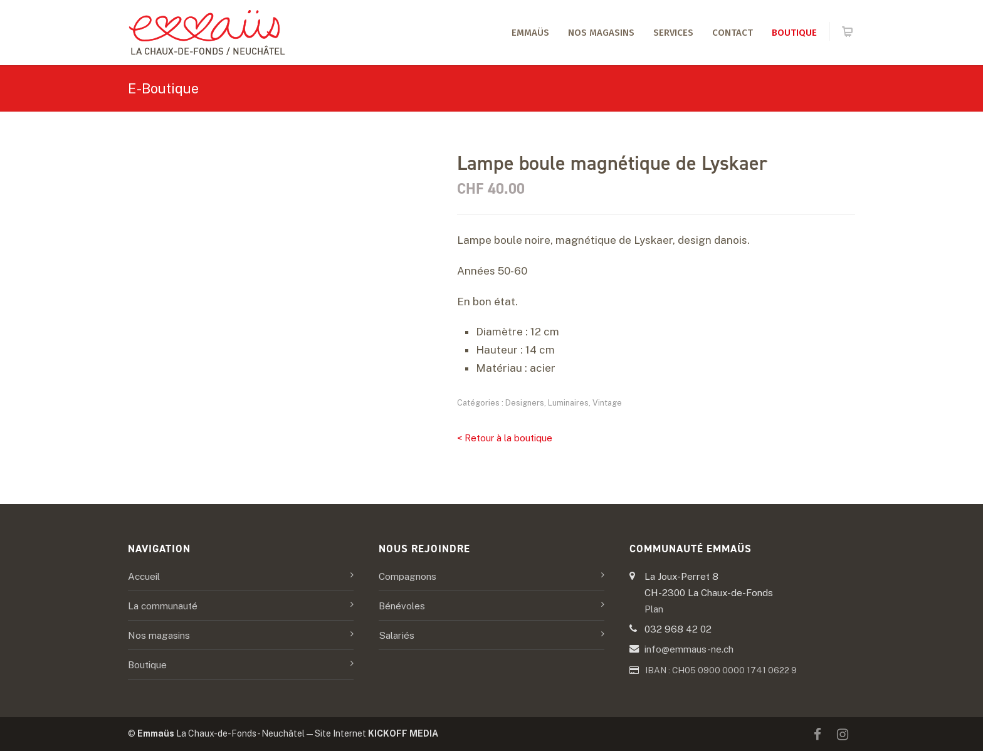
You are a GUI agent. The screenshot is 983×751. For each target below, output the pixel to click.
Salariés (396, 635)
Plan (653, 608)
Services (673, 32)
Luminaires (568, 402)
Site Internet (376, 733)
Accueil (144, 576)
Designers (524, 402)
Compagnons (407, 576)
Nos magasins (601, 32)
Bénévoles (402, 605)
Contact (732, 32)
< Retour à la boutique (504, 438)
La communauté (162, 605)
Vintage (607, 402)
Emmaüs (530, 32)
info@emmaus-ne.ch (688, 648)
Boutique (794, 32)
